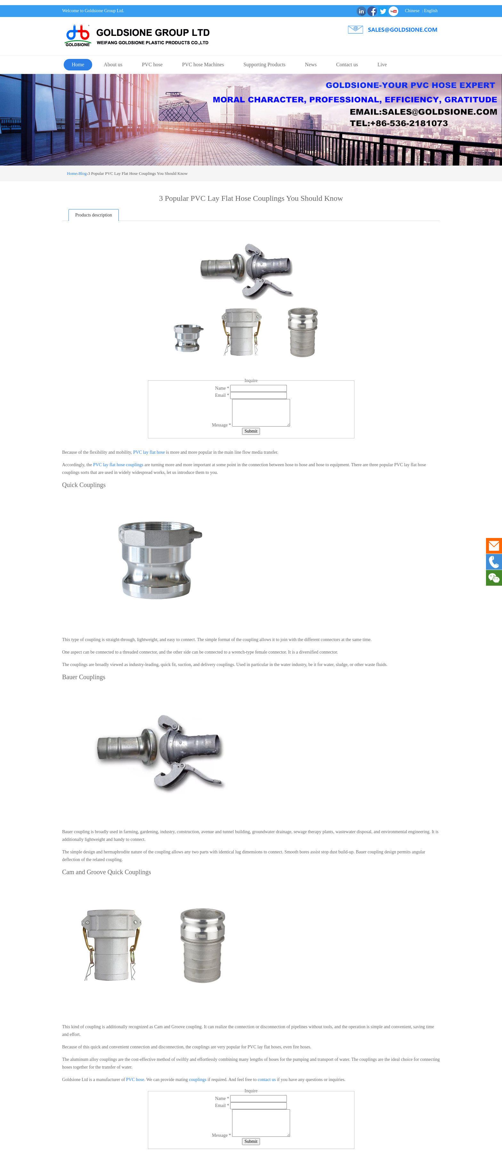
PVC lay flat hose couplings (118, 464)
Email (222, 395)
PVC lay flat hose (149, 452)
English (431, 10)
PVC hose (152, 64)
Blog (82, 173)
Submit (251, 431)
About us (113, 64)
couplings (197, 1079)
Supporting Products (264, 64)
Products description (93, 215)
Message (222, 425)
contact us (267, 1079)
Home (78, 64)
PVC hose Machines (203, 64)
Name (222, 388)
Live (382, 64)
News (311, 64)
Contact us (347, 64)
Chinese (412, 10)
